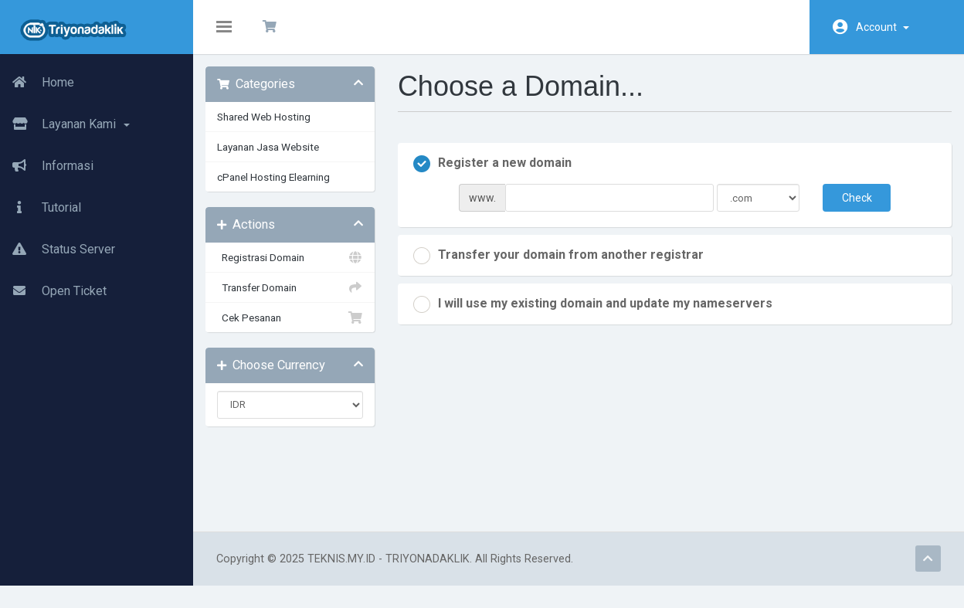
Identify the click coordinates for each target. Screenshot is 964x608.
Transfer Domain (298, 298)
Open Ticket (53, 291)
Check (848, 208)
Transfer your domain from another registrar (564, 266)
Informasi (46, 166)
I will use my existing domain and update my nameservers (598, 315)
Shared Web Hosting (274, 127)
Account (882, 27)
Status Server (57, 249)
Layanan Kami (65, 124)
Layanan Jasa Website (279, 157)
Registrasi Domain (298, 268)
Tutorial (40, 208)
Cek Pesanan (298, 328)
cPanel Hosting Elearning (284, 188)
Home (37, 82)
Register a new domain (498, 174)
